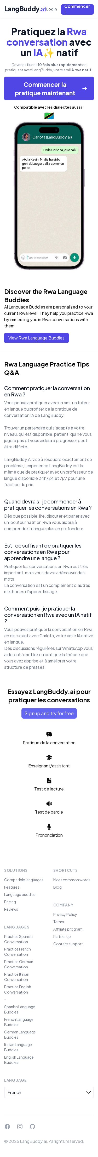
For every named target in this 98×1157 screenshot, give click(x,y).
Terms (58, 921)
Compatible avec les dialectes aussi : (49, 107)
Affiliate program (68, 929)
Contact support (68, 943)
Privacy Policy (65, 914)
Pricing (10, 901)
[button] (77, 9)
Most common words (71, 879)
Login (51, 9)
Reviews (11, 909)
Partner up (62, 936)
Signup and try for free (49, 713)
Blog (57, 887)
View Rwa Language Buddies (36, 338)
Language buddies (20, 894)
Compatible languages (23, 879)
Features (11, 887)
